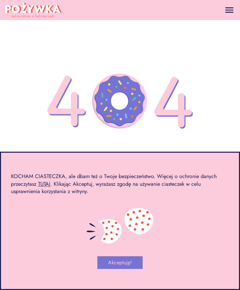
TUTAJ (44, 184)
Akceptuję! (120, 262)
